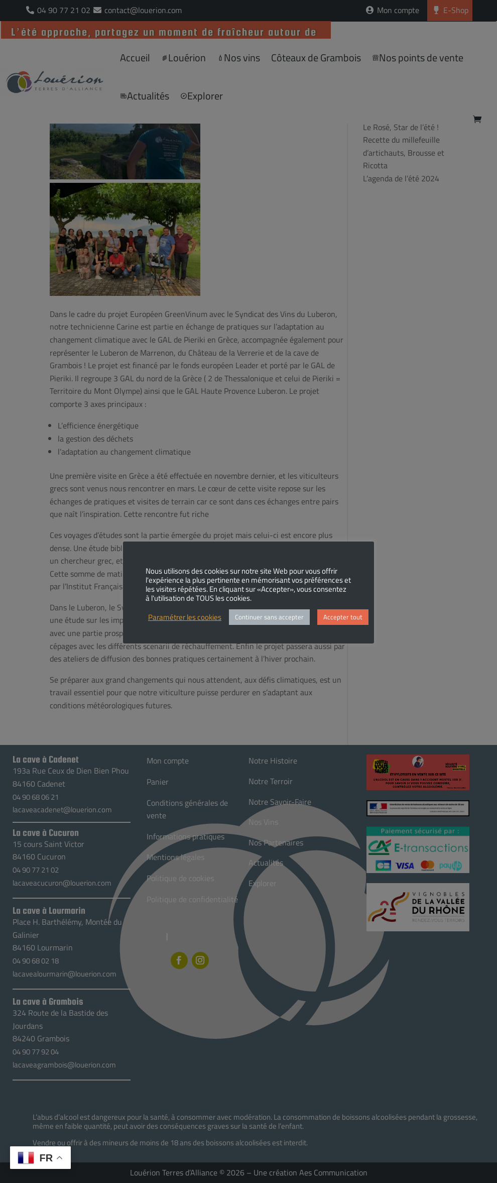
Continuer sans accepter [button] (269, 617)
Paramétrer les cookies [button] (184, 617)
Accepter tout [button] (342, 617)
